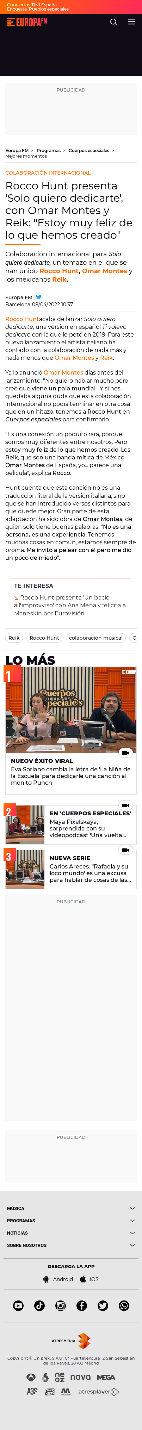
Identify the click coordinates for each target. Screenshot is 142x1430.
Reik (59, 279)
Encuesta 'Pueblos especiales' (38, 9)
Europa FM (17, 150)
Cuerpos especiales (89, 150)
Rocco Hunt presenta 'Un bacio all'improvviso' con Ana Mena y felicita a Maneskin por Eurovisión (70, 605)
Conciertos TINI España (32, 4)
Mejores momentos (26, 156)
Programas (49, 150)
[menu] (131, 20)
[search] (113, 22)
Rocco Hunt (59, 271)
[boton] (103, 1208)
